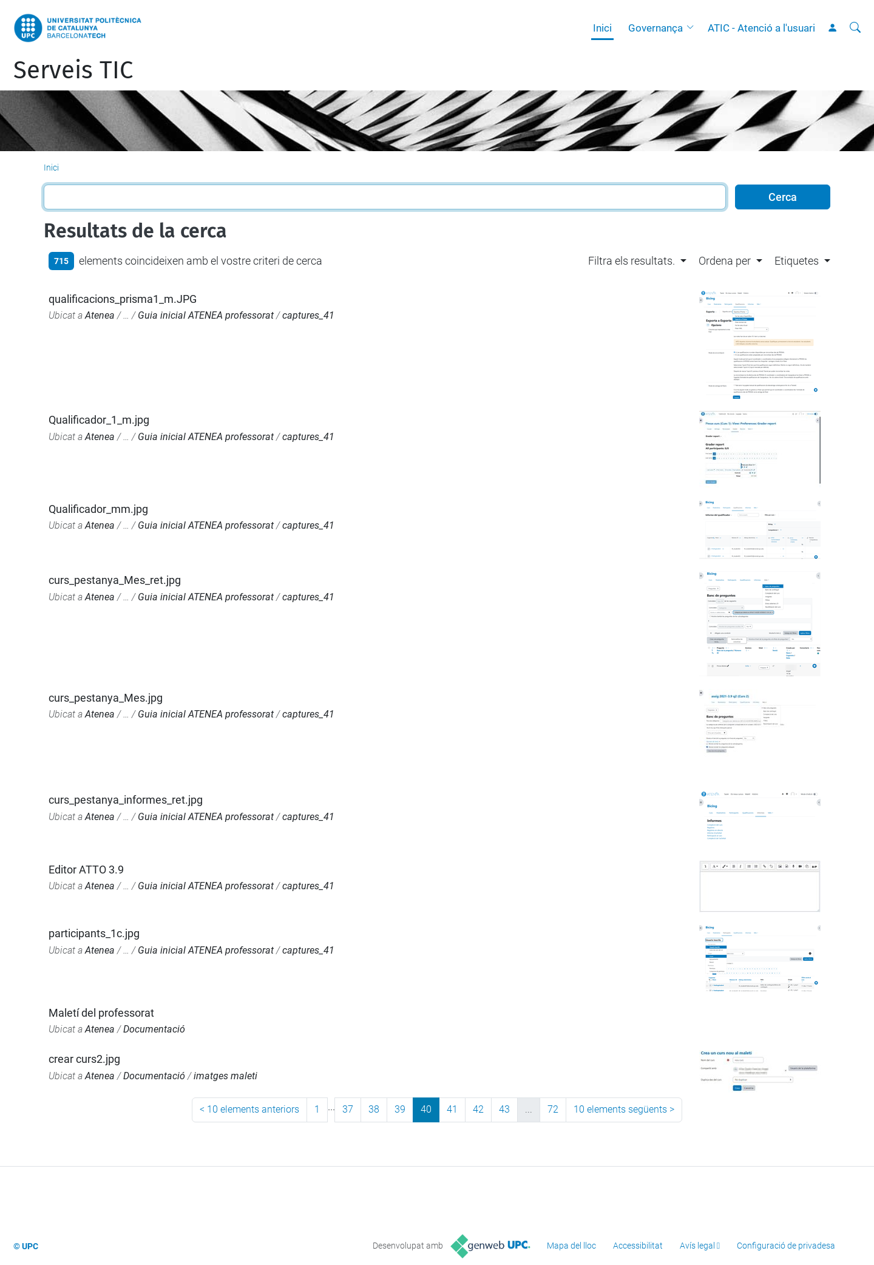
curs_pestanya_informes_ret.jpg (126, 799)
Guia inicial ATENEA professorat (206, 315)
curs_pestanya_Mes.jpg (106, 697)
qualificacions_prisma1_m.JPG (123, 299)
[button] (693, 28)
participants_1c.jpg (94, 933)
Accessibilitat (638, 1245)
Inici (602, 28)
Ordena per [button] (725, 260)
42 (478, 1109)
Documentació (154, 1029)
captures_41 (308, 315)
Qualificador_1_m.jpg (99, 419)
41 (452, 1109)
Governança (655, 28)
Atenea (100, 315)
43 (504, 1109)
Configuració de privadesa (786, 1245)
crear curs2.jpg (84, 1059)
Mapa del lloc (571, 1245)
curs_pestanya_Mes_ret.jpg (115, 580)
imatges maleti (225, 1076)
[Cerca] (855, 28)
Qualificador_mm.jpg (98, 509)
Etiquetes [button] (796, 260)
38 (373, 1109)
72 (552, 1109)
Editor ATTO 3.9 (86, 869)
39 (400, 1109)
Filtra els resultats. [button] (631, 260)
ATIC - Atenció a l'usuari (761, 28)
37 (347, 1109)
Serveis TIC (73, 70)
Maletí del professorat (101, 1012)
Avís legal (697, 1245)
